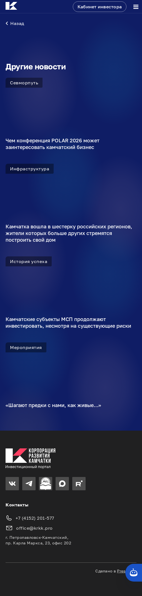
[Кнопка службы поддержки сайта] (133, 573)
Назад (15, 23)
